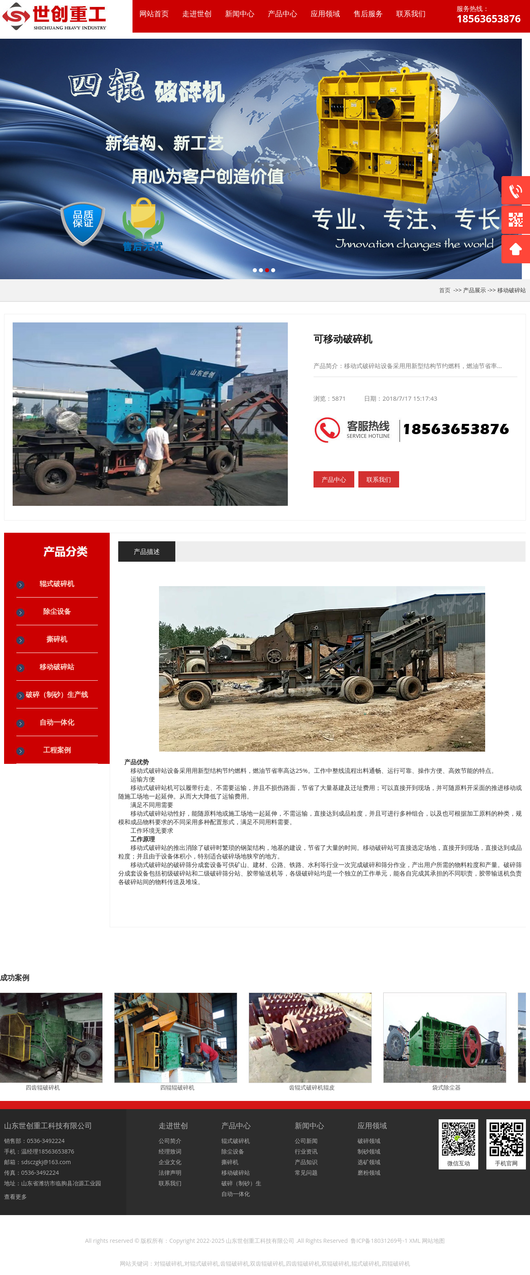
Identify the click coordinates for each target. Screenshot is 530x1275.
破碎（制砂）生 (241, 1183)
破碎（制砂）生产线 (57, 694)
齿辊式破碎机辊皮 (314, 1087)
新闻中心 (239, 13)
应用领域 (325, 13)
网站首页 (154, 13)
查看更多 (15, 1196)
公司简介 (170, 1141)
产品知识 (306, 1162)
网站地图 (433, 1240)
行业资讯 (306, 1151)
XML (415, 1240)
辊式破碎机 (57, 583)
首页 (444, 290)
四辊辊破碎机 (179, 1087)
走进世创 (197, 13)
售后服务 (368, 13)
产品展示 (474, 290)
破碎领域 (369, 1141)
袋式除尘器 (448, 1087)
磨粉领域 (369, 1172)
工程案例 (57, 749)
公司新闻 (306, 1141)
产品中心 (282, 13)
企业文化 (170, 1162)
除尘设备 (57, 611)
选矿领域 (369, 1162)
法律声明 (170, 1172)
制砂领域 (369, 1151)
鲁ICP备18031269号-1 (379, 1240)
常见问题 (306, 1172)
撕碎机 (56, 639)
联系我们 (411, 13)
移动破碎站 (511, 290)
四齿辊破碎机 (45, 1087)
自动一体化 (57, 722)
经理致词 (170, 1151)
